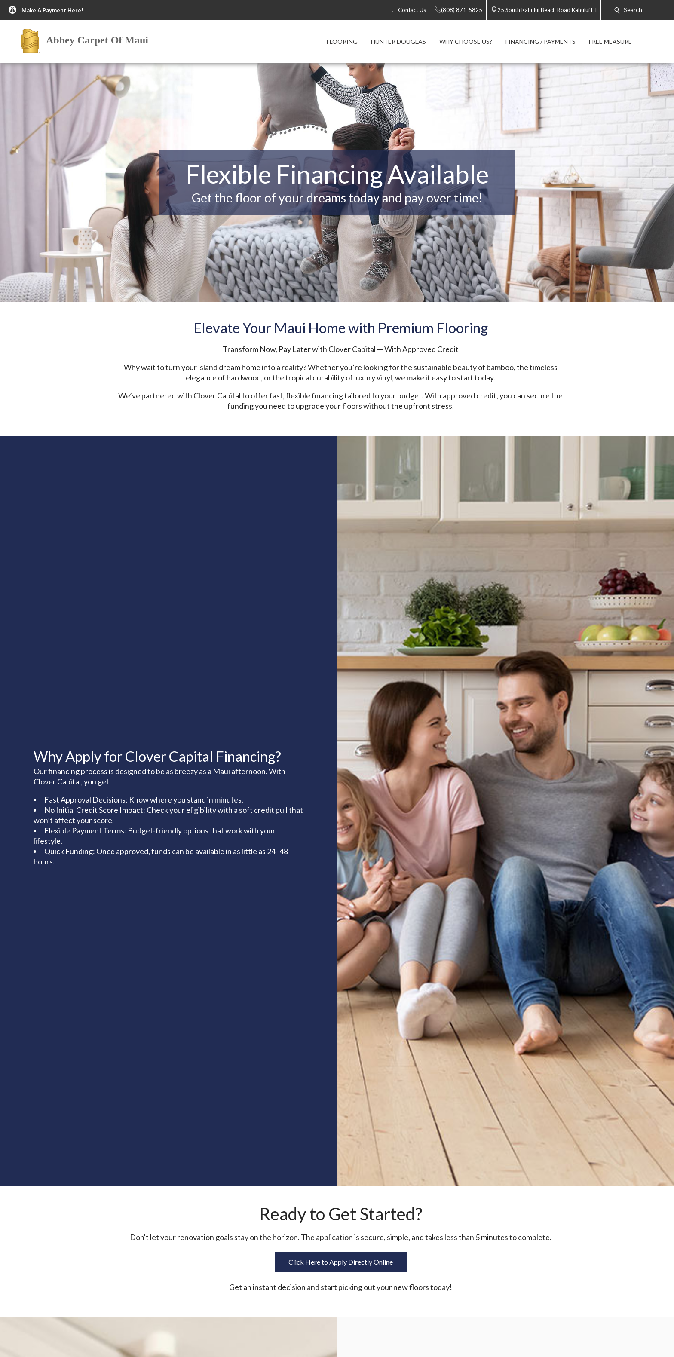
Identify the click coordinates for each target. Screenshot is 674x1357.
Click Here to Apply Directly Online (340, 1262)
